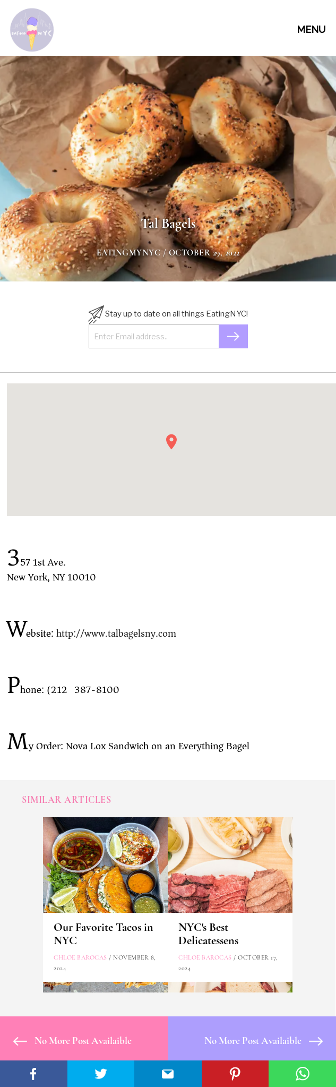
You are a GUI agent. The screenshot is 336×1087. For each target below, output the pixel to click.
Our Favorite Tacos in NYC (103, 933)
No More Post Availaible (72, 1040)
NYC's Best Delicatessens (208, 933)
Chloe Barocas (80, 957)
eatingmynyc (129, 252)
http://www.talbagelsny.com (116, 633)
